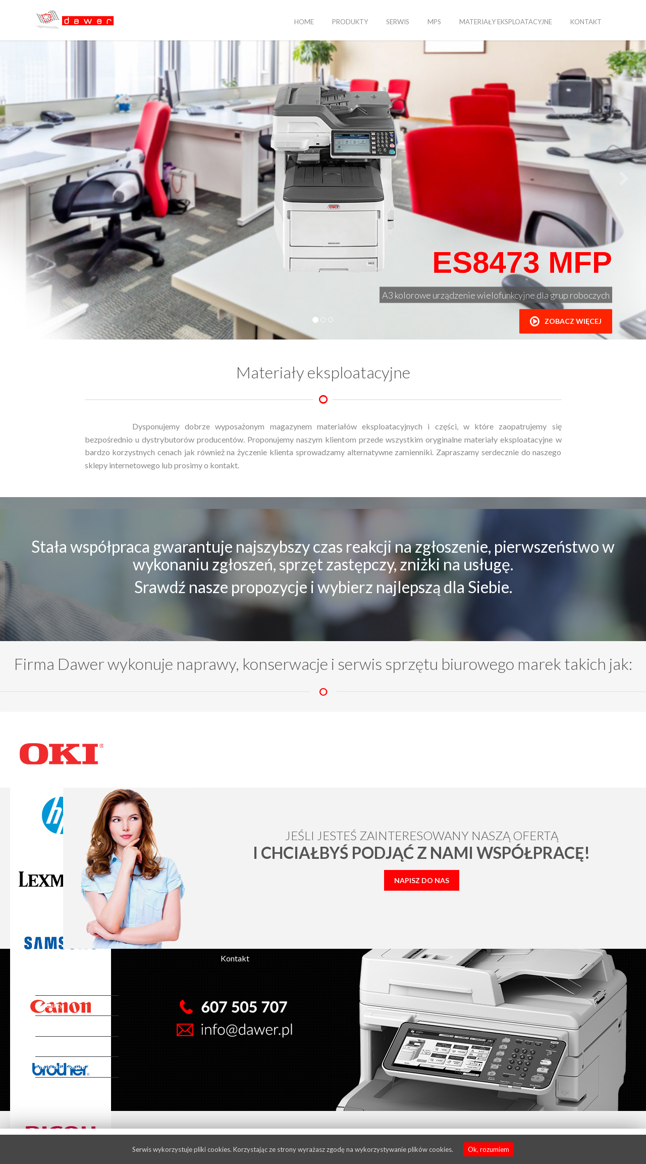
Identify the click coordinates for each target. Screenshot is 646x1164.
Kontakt (586, 22)
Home (304, 22)
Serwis (397, 22)
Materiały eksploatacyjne (505, 22)
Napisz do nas (421, 880)
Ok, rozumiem (488, 1149)
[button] (22, 179)
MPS (434, 22)
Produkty (350, 22)
